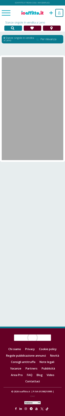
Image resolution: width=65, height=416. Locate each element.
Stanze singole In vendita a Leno (25, 22)
